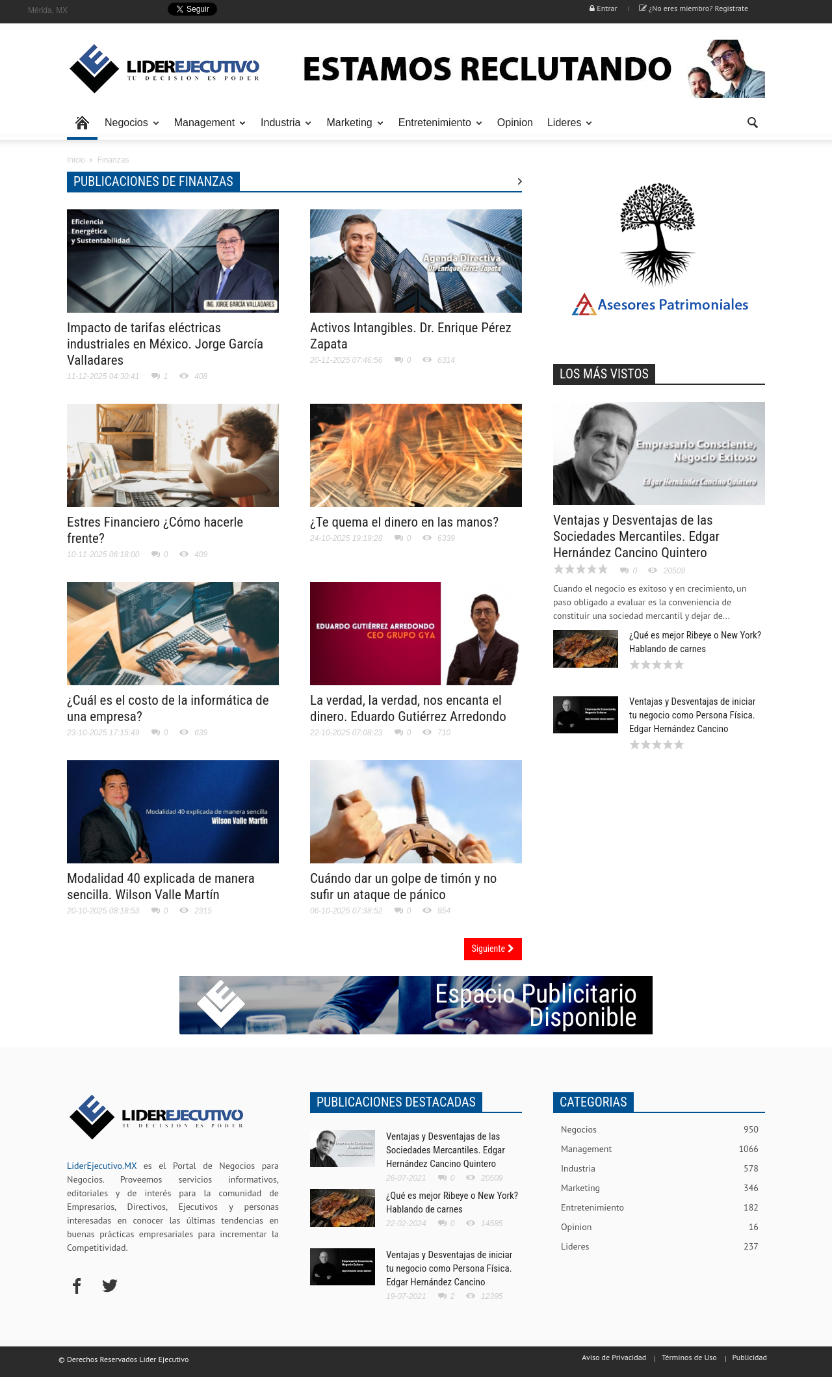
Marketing (351, 128)
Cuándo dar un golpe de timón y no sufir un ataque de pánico (403, 886)
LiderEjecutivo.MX (101, 1166)
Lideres (566, 128)
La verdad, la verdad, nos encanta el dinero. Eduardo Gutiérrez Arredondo (408, 708)
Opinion (515, 122)
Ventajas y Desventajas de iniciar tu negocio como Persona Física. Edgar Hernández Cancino (692, 715)
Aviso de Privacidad (614, 1357)
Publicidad (750, 1357)
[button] (752, 121)
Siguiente (493, 948)
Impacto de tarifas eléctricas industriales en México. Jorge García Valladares (165, 344)
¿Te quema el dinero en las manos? (404, 522)
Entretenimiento (436, 128)
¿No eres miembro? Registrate (693, 8)
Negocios (128, 128)
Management (206, 128)
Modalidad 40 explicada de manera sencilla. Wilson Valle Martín (161, 886)
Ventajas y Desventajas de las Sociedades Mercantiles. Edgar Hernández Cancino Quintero (636, 536)
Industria (282, 128)
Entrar (603, 8)
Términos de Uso (689, 1357)
